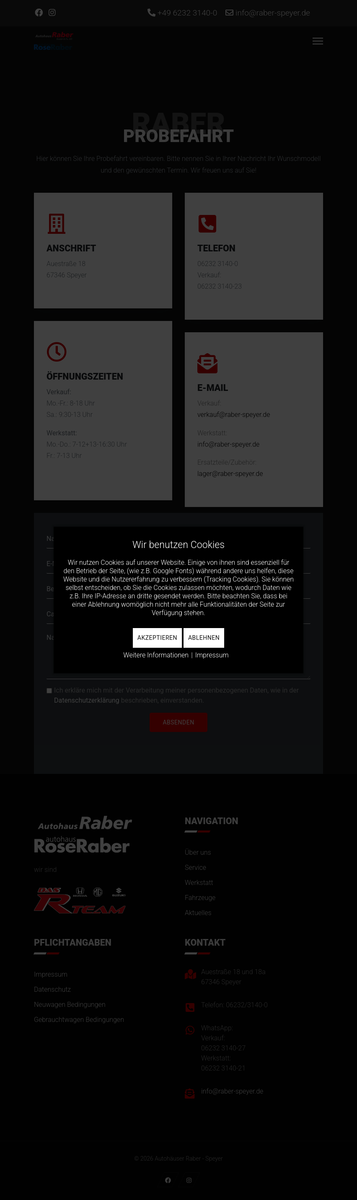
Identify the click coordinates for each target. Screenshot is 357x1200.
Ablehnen (204, 637)
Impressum (212, 655)
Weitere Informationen (156, 655)
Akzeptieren (157, 637)
